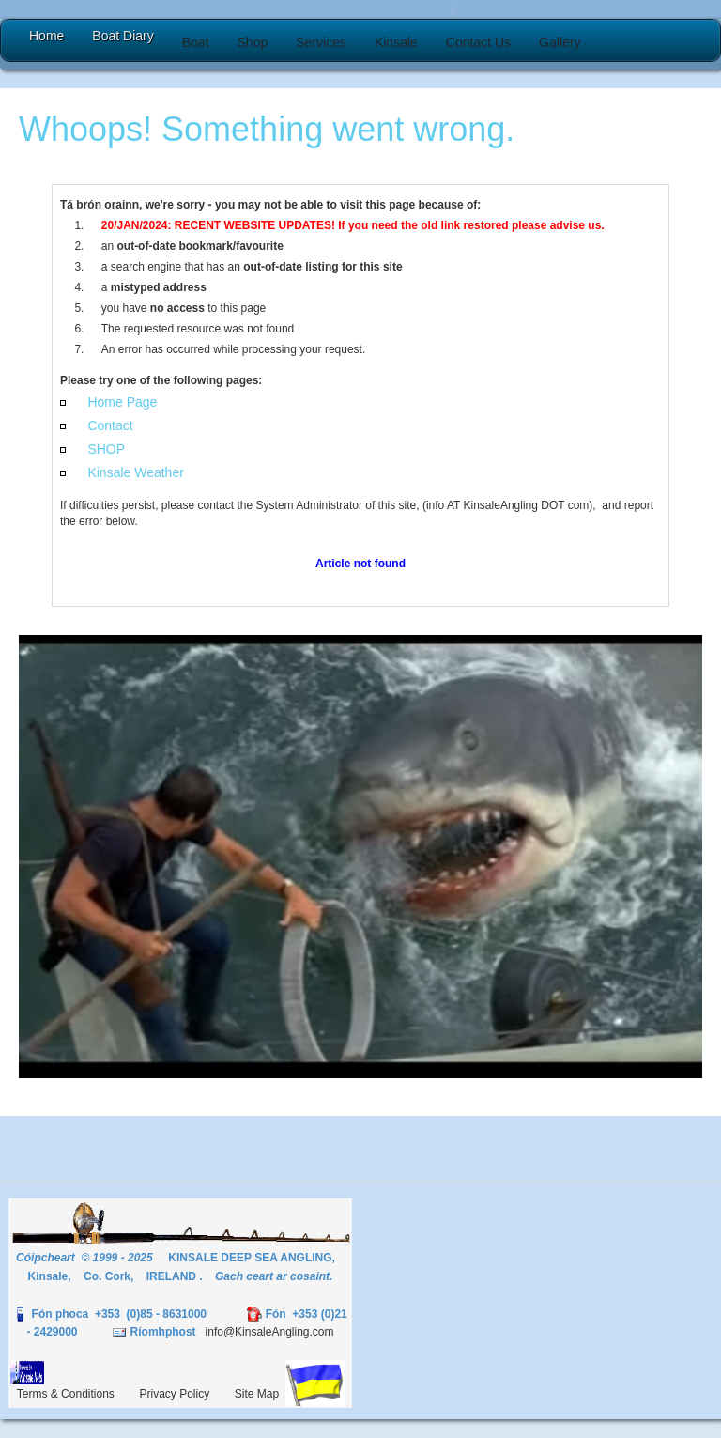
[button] (195, 42)
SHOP (106, 448)
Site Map (257, 1393)
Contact (109, 425)
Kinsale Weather (135, 472)
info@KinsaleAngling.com (270, 1331)
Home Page (122, 402)
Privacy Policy (175, 1393)
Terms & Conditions (66, 1393)
